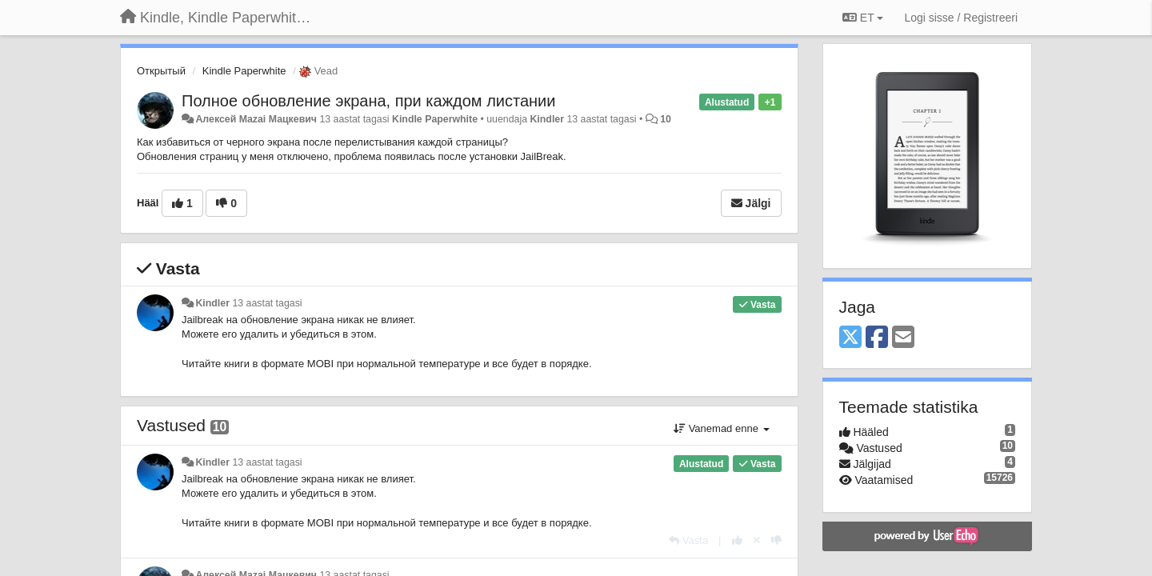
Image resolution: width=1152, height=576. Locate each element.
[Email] (903, 338)
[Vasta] (688, 540)
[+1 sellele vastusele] (737, 540)
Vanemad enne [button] (721, 428)
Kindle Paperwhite (244, 71)
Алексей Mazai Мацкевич (256, 119)
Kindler (547, 119)
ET (862, 17)
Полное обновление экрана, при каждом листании (368, 101)
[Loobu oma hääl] (757, 540)
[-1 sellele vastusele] (776, 540)
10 (665, 119)
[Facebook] (877, 338)
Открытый (161, 71)
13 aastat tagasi (267, 303)
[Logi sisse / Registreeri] (961, 17)
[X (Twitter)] (850, 338)
